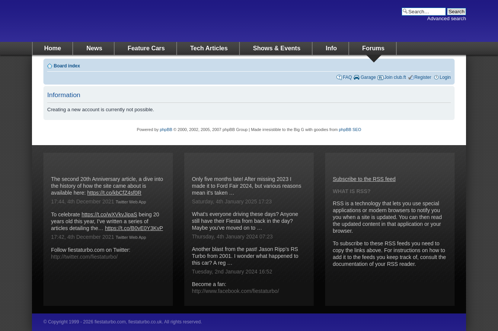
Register (422, 77)
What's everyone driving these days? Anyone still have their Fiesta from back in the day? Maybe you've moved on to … (245, 221)
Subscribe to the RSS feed (364, 179)
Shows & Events (276, 48)
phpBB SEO (350, 129)
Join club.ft (395, 77)
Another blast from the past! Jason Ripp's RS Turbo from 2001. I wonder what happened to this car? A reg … (245, 256)
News (94, 48)
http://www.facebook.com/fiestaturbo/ (235, 291)
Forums (373, 48)
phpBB (166, 129)
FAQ (347, 77)
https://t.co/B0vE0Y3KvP (134, 228)
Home (52, 48)
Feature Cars (146, 48)
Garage (368, 77)
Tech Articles (209, 48)
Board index (67, 66)
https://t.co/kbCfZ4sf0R (114, 193)
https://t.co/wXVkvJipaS (109, 214)
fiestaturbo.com (108, 21)
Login (445, 77)
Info (331, 48)
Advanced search (446, 18)
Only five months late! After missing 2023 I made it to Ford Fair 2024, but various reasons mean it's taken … (246, 186)
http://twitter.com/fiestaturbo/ (84, 257)
